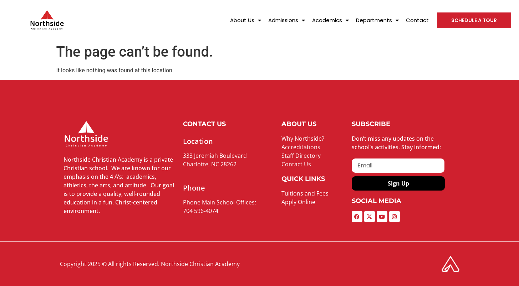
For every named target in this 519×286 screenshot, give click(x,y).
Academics (330, 20)
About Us (245, 20)
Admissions (286, 20)
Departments (377, 20)
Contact (417, 20)
